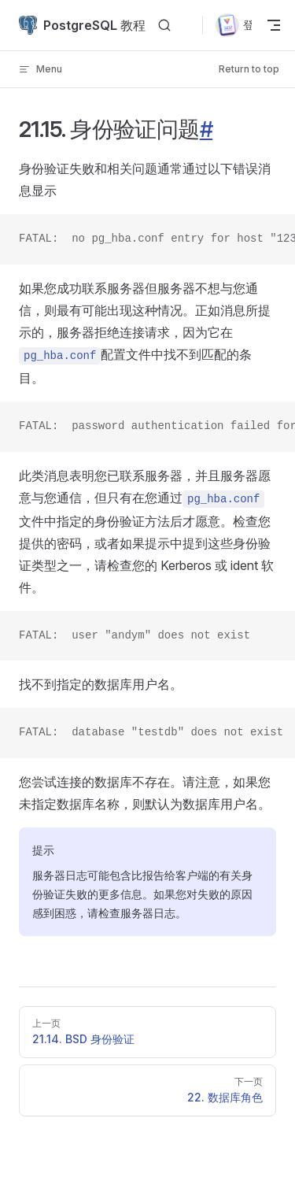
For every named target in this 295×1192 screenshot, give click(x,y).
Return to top (249, 69)
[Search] (164, 25)
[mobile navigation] (273, 25)
